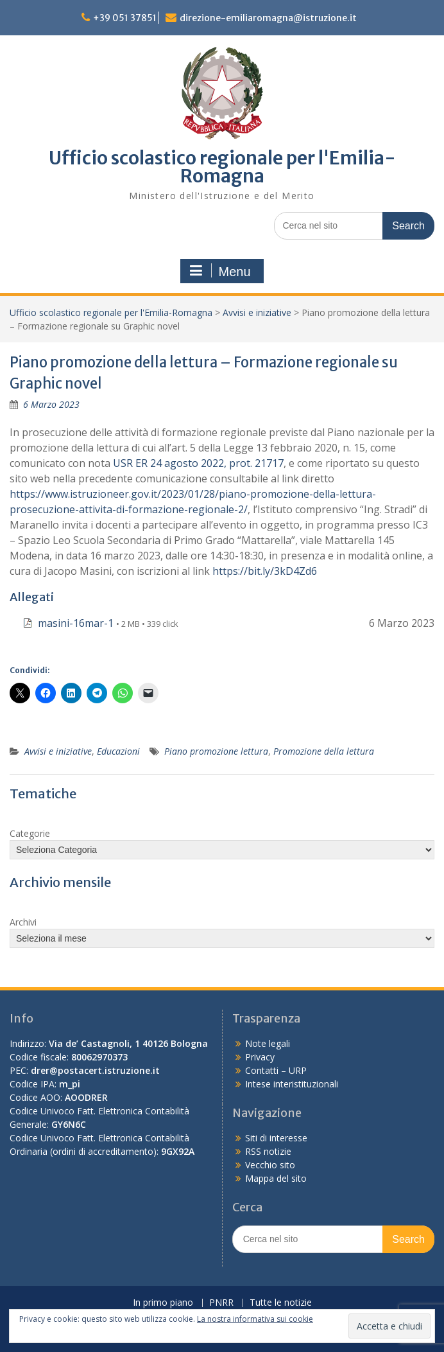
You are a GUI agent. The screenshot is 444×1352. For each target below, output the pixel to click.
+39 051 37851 (125, 18)
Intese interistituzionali (291, 1084)
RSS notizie (268, 1151)
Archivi (23, 922)
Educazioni (118, 751)
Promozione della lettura (323, 751)
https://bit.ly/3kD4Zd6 (264, 571)
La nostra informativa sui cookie (255, 1318)
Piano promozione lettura (216, 751)
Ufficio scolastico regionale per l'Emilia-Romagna (222, 167)
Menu (220, 271)
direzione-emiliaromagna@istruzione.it (268, 18)
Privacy (260, 1057)
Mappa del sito (276, 1178)
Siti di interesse (276, 1138)
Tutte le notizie (281, 1303)
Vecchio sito (270, 1165)
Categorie (30, 833)
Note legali (267, 1043)
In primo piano (163, 1303)
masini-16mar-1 (76, 623)
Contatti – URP (276, 1070)
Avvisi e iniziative (257, 312)
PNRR (221, 1303)
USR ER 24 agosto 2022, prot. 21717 (198, 463)
